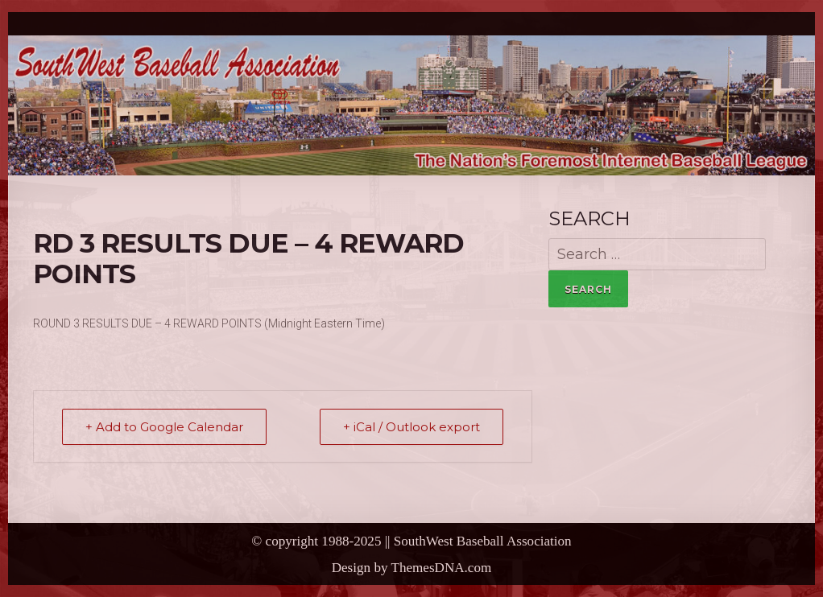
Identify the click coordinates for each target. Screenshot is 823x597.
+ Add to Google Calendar (164, 426)
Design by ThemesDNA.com (412, 567)
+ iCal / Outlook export (411, 426)
